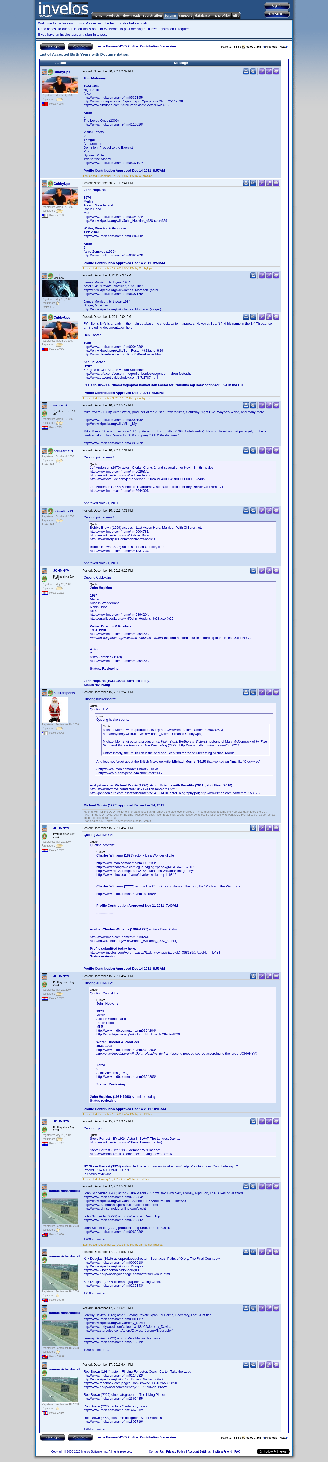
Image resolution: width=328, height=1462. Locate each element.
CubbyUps (62, 72)
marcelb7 (60, 405)
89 (239, 46)
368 (259, 46)
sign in (90, 34)
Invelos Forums (106, 46)
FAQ (237, 1451)
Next (284, 46)
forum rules (119, 23)
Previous (270, 46)
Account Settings (199, 1451)
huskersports (64, 693)
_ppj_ (58, 274)
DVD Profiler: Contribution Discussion (148, 46)
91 (247, 46)
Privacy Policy (175, 1451)
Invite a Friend (222, 1451)
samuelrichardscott (64, 1191)
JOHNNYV (61, 570)
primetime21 (63, 451)
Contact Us (156, 1451)
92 (251, 46)
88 (235, 46)
